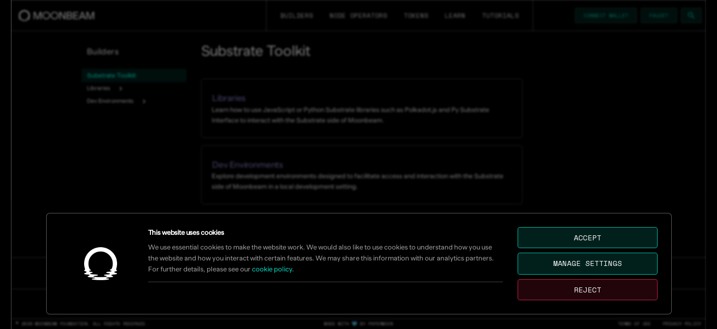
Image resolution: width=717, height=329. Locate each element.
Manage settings (587, 263)
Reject (587, 289)
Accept (587, 237)
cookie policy (272, 269)
